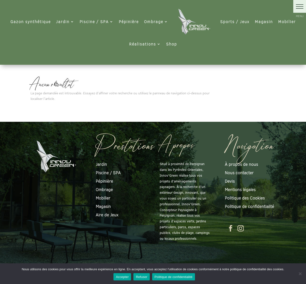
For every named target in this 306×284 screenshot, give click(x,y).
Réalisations (142, 44)
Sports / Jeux (235, 21)
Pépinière (129, 21)
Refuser (141, 277)
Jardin (62, 21)
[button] (299, 6)
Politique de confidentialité (174, 277)
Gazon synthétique (30, 21)
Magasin (264, 21)
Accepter (122, 277)
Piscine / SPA (94, 21)
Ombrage (153, 21)
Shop (171, 44)
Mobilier (287, 21)
